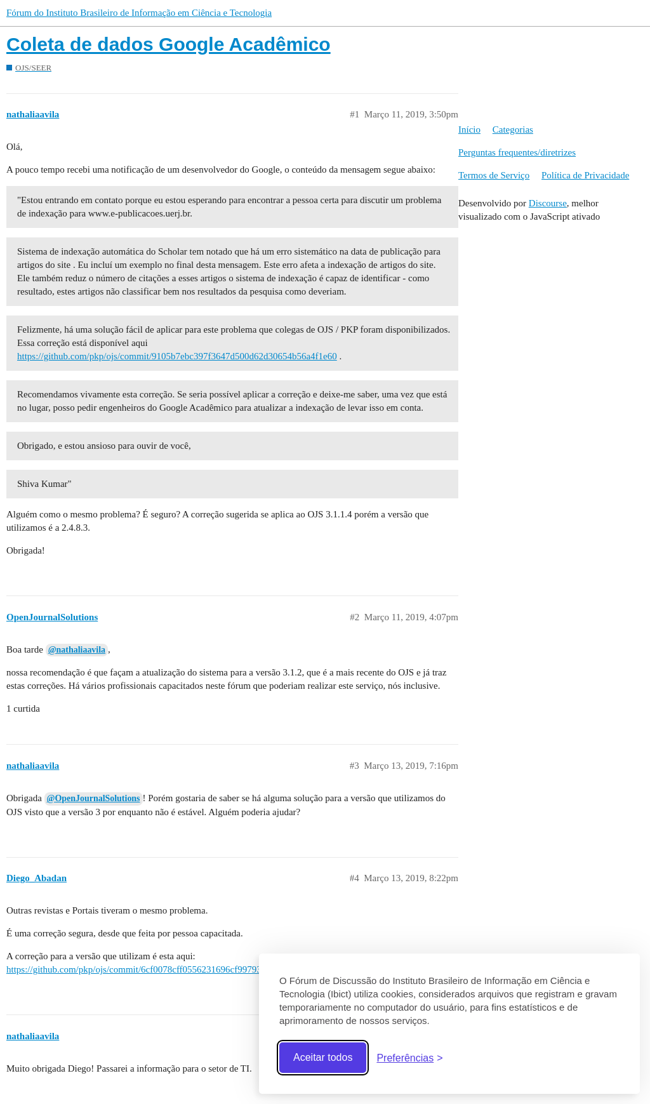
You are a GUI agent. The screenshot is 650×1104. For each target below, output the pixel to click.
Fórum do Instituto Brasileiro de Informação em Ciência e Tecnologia (139, 13)
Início (469, 129)
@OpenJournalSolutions (93, 798)
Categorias (513, 129)
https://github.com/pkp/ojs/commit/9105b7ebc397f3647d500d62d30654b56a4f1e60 (177, 356)
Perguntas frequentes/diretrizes (517, 152)
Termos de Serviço (493, 175)
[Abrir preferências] (409, 1058)
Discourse (548, 203)
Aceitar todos (322, 1057)
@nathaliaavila (76, 650)
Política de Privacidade (585, 175)
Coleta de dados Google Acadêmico (168, 44)
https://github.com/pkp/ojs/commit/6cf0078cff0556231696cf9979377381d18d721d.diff (172, 969)
